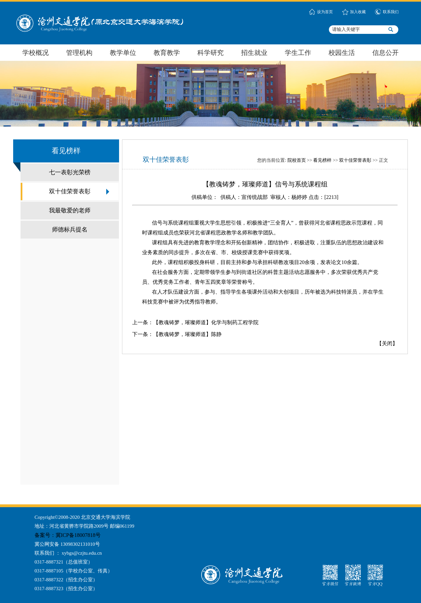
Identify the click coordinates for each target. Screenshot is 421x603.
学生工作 (298, 52)
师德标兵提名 (69, 229)
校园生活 (342, 52)
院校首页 (296, 160)
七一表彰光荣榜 (69, 172)
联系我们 (391, 12)
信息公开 (385, 52)
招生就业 (254, 52)
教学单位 (123, 52)
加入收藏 (358, 12)
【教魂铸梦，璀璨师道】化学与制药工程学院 (206, 322)
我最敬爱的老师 (69, 210)
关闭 (387, 343)
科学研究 (210, 52)
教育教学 (167, 52)
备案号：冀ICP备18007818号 (69, 535)
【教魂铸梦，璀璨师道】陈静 (187, 334)
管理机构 (79, 52)
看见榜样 (322, 160)
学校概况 (35, 52)
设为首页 (325, 12)
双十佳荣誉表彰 (69, 191)
